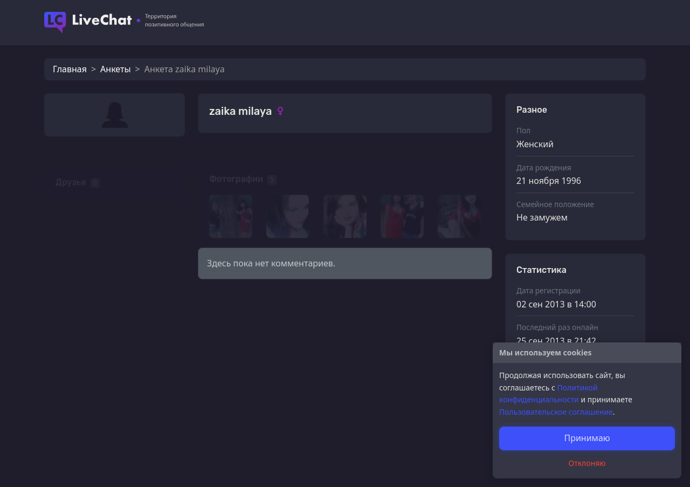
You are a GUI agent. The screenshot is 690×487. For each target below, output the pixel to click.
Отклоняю (587, 463)
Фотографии (236, 164)
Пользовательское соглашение (556, 412)
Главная (70, 69)
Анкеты (115, 69)
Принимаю (587, 438)
